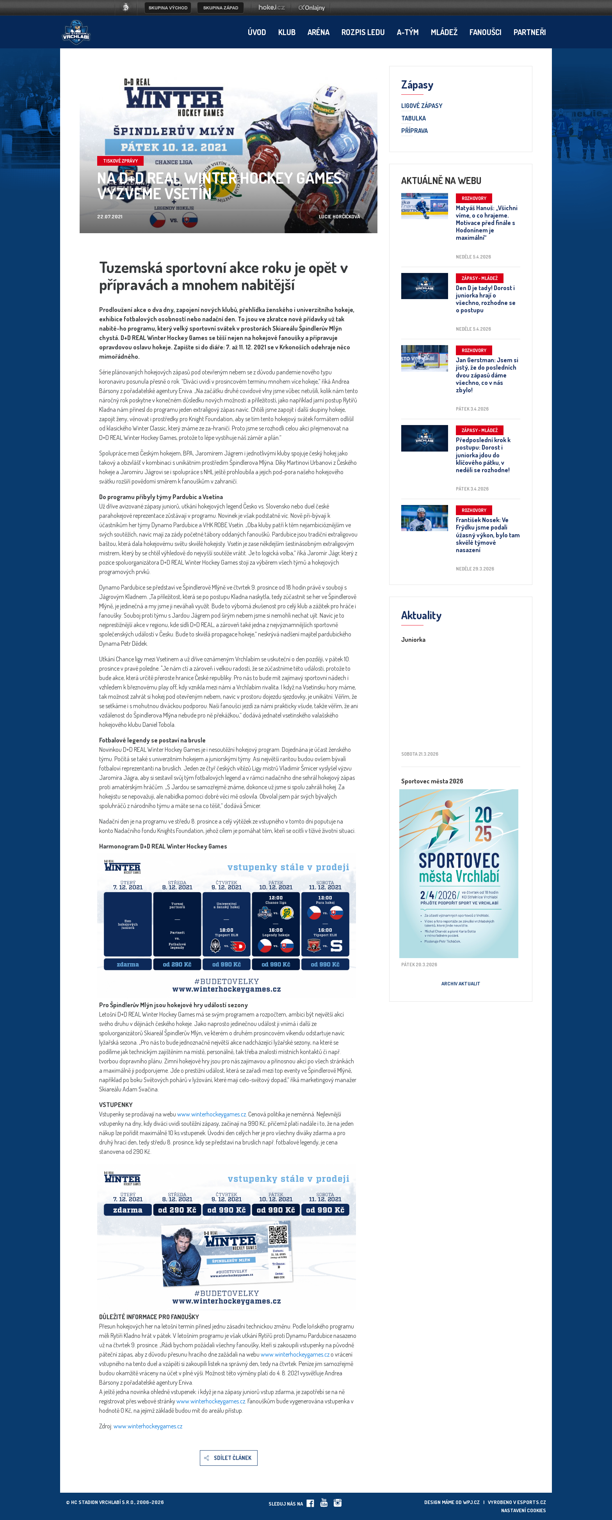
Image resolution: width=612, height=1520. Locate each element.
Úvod (257, 32)
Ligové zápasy (422, 106)
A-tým (408, 32)
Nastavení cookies (523, 1510)
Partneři (530, 32)
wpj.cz (471, 1502)
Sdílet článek (232, 1457)
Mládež (444, 32)
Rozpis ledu (363, 32)
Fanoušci (486, 32)
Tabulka (413, 118)
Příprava (414, 131)
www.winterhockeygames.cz (211, 1114)
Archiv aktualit (460, 983)
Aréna (318, 32)
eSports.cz (531, 1502)
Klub (286, 32)
